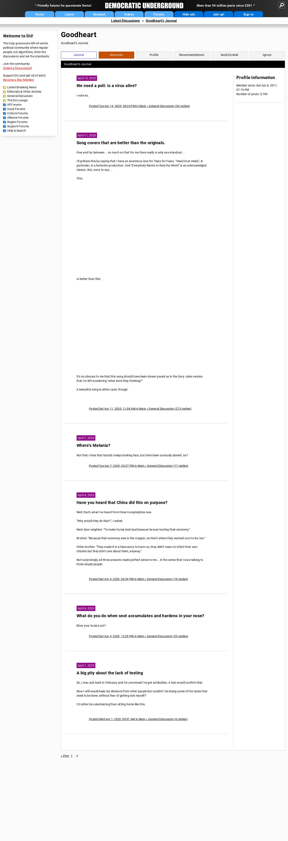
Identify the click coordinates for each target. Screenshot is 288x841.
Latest (69, 14)
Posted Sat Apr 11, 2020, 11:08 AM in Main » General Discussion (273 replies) (140, 408)
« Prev (65, 755)
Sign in (248, 14)
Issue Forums (16, 109)
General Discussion (20, 96)
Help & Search (16, 130)
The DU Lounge (17, 100)
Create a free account (17, 68)
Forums (159, 14)
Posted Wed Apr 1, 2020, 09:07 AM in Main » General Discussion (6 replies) (138, 719)
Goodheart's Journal (161, 21)
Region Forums (17, 122)
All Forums (14, 104)
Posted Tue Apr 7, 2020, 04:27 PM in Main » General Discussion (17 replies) (138, 465)
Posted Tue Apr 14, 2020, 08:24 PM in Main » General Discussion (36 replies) (139, 106)
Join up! (218, 14)
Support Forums (18, 126)
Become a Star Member (18, 79)
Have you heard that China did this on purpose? (122, 502)
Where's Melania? (93, 445)
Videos (129, 14)
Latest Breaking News (22, 87)
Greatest (99, 14)
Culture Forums (17, 113)
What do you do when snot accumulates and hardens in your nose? (140, 615)
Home (39, 14)
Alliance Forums (18, 117)
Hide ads (189, 14)
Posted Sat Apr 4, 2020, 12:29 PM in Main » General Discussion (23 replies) (138, 636)
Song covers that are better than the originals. (121, 142)
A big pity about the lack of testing (110, 673)
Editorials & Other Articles (24, 91)
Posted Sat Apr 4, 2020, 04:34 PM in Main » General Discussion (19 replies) (138, 579)
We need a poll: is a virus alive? (107, 85)
